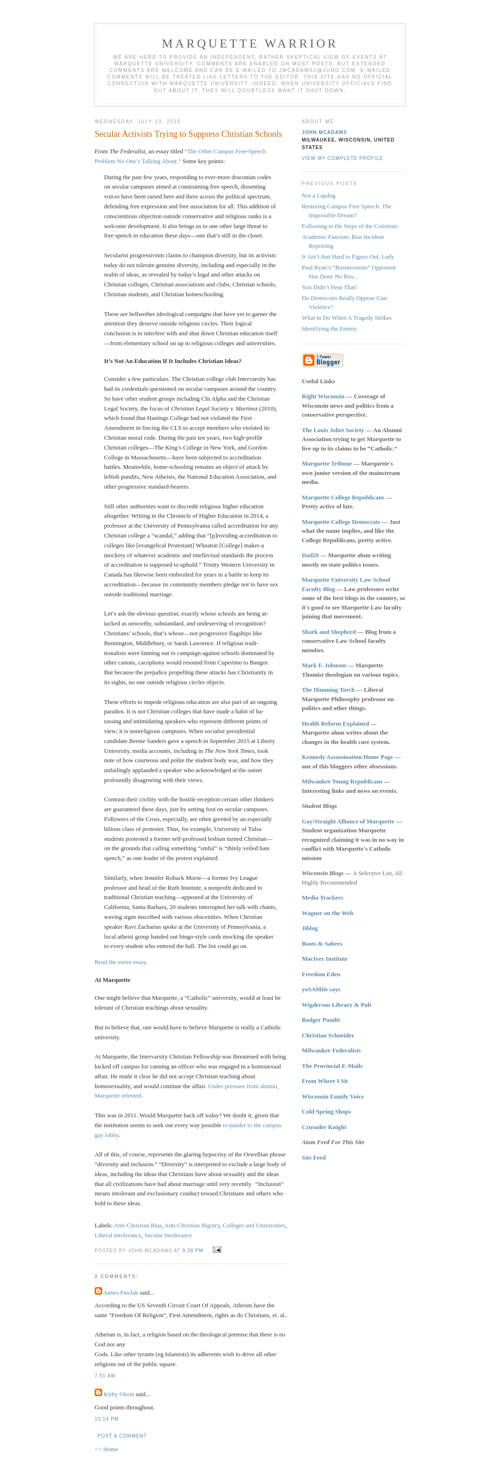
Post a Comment (122, 1435)
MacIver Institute (325, 958)
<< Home (106, 1449)
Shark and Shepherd (329, 631)
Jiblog (310, 928)
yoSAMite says (321, 989)
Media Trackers (322, 897)
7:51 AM (105, 1375)
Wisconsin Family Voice (333, 1096)
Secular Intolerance (168, 1235)
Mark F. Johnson (324, 665)
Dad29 (310, 555)
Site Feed (314, 1157)
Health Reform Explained (335, 723)
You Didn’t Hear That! (329, 287)
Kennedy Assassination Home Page (347, 756)
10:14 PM (107, 1419)
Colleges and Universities (254, 1225)
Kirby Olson (119, 1394)
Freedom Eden (321, 974)
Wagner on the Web (328, 913)
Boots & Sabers (322, 943)
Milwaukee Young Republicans (342, 781)
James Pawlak (121, 1292)
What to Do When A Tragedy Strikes (347, 317)
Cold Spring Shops (326, 1111)
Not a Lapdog (318, 195)
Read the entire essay (120, 961)
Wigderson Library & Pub (336, 1004)
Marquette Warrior (250, 43)
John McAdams (324, 132)
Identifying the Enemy (329, 328)
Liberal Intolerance (118, 1235)
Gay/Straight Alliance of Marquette (348, 821)
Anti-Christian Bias (137, 1225)
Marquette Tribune (327, 463)
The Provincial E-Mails (332, 1065)
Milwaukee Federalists (331, 1050)
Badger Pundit (321, 1019)
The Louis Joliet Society (333, 430)
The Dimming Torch (328, 689)
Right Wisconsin (323, 396)
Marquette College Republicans (343, 497)
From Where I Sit (325, 1080)
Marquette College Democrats (341, 521)
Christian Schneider (328, 1035)
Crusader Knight (324, 1126)
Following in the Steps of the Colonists (349, 225)
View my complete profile (342, 158)
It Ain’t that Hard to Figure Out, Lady (348, 256)
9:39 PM (192, 1250)
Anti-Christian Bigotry (191, 1225)
